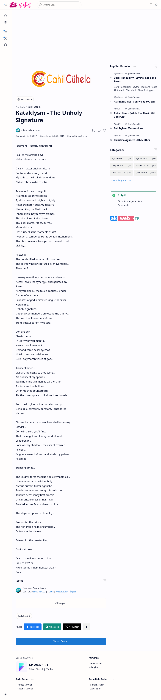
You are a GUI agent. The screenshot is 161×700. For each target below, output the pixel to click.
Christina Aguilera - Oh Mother (132, 140)
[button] (5, 4)
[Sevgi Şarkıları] (145, 166)
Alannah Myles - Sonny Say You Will (134, 101)
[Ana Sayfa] (5, 16)
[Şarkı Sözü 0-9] (121, 173)
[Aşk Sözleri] (121, 158)
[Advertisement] (86, 36)
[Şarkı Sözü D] (134, 73)
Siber (39, 591)
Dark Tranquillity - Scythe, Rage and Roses (135, 79)
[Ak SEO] (5, 22)
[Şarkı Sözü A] (133, 97)
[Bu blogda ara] (59, 5)
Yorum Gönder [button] (60, 641)
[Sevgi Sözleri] (121, 166)
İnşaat (73, 591)
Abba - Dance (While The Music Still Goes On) (134, 114)
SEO (35, 591)
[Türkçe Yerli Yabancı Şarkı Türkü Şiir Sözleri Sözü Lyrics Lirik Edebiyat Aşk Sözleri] (20, 5)
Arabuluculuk (62, 591)
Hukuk (50, 591)
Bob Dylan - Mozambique (128, 128)
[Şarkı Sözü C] (133, 135)
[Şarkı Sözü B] (133, 124)
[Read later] (93, 130)
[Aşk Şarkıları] (145, 158)
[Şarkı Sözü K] (24, 616)
